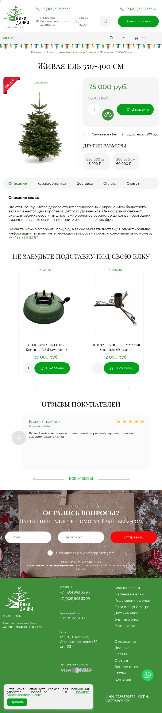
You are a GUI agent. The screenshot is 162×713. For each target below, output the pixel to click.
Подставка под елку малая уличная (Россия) (115, 347)
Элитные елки (127, 620)
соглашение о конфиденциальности (52, 565)
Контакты (123, 679)
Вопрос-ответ (127, 667)
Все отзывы (81, 479)
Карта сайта (125, 626)
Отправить (133, 537)
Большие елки (127, 588)
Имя (16, 537)
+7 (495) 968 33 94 (140, 9)
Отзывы (121, 661)
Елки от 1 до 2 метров (133, 607)
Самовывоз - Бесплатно (105, 134)
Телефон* (73, 537)
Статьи (120, 673)
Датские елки (126, 613)
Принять (17, 702)
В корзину (55, 368)
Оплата (121, 654)
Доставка (123, 648)
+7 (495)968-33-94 (23, 238)
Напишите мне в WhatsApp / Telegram (81, 553)
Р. (140, 38)
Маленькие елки (129, 594)
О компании (125, 642)
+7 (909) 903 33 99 (56, 9)
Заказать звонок (138, 21)
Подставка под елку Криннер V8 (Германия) (46, 347)
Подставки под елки (132, 601)
